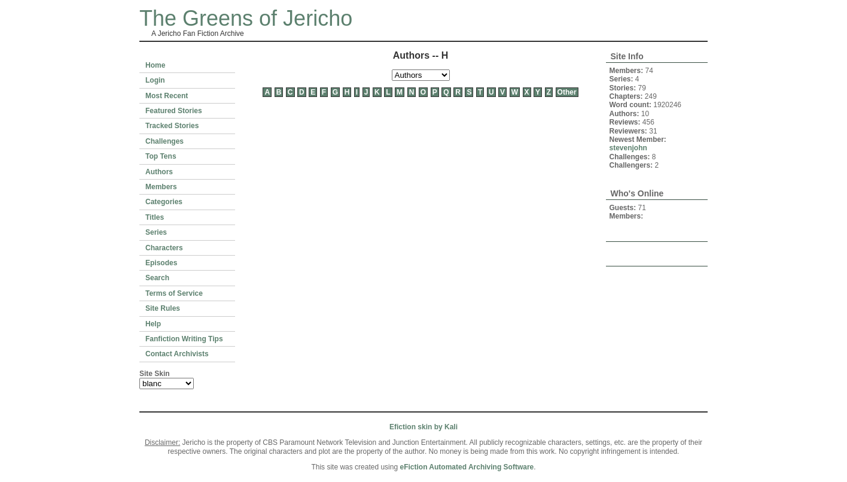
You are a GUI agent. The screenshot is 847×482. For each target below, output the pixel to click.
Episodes (161, 263)
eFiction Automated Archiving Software (467, 467)
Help (153, 324)
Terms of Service (174, 293)
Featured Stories (173, 111)
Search (157, 278)
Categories (163, 202)
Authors (159, 172)
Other (567, 92)
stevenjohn (628, 148)
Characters (164, 248)
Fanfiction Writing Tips (184, 339)
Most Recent (166, 96)
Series (156, 232)
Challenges (164, 141)
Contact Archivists (177, 354)
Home (155, 65)
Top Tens (160, 156)
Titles (154, 217)
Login (155, 80)
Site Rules (162, 308)
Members (161, 187)
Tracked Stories (172, 126)
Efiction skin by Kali (423, 427)
